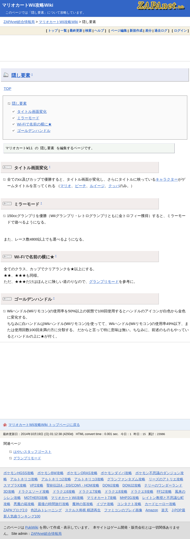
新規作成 (136, 30)
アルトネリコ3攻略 (89, 479)
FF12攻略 (164, 491)
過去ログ (160, 30)
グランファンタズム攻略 (126, 479)
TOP (7, 88)
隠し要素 (20, 75)
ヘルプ (99, 30)
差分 (148, 30)
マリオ (65, 186)
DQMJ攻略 (110, 485)
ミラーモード (28, 118)
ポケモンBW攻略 (50, 473)
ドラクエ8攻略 (116, 491)
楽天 (164, 510)
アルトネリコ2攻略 (56, 479)
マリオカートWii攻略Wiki (27, 5)
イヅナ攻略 (105, 504)
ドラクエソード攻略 (33, 491)
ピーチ (80, 186)
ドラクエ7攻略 (90, 491)
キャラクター (167, 179)
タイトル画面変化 (32, 111)
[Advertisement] (95, 48)
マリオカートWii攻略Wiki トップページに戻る (44, 425)
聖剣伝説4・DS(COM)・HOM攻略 (73, 485)
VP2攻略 (36, 485)
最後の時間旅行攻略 (53, 504)
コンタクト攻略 (129, 504)
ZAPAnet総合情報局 (19, 22)
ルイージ (97, 186)
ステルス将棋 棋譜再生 (83, 510)
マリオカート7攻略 (102, 498)
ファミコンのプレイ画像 (123, 510)
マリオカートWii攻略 (67, 498)
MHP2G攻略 (129, 498)
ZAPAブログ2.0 (15, 510)
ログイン (180, 30)
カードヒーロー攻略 (160, 504)
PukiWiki (31, 527)
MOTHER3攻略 (36, 498)
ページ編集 (119, 30)
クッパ (113, 186)
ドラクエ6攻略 (64, 491)
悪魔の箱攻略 (24, 504)
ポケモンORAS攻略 (82, 473)
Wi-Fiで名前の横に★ (34, 124)
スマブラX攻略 (14, 485)
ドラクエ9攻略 (142, 491)
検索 (88, 30)
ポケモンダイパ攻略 (116, 473)
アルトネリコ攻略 (24, 479)
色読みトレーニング (46, 510)
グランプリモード (104, 281)
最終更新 (76, 30)
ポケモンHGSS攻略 (18, 473)
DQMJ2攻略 (131, 485)
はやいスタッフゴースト (32, 452)
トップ (53, 30)
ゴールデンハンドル (33, 130)
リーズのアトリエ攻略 (166, 479)
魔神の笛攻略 (82, 504)
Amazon (151, 510)
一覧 (63, 30)
